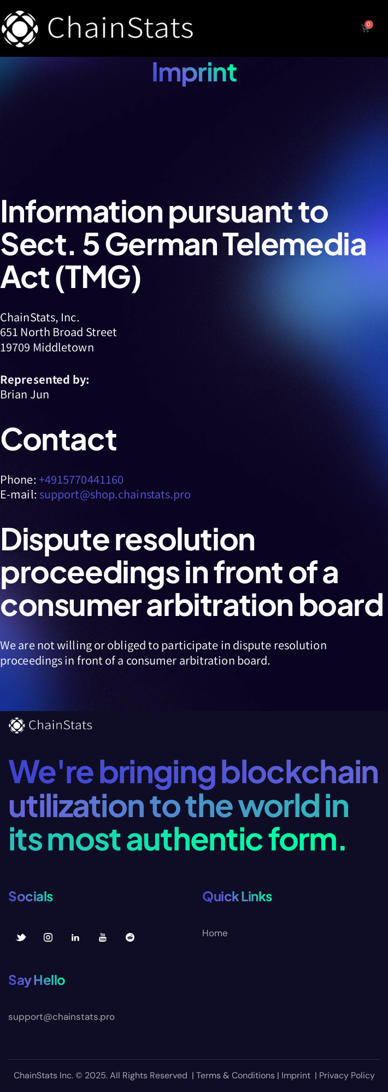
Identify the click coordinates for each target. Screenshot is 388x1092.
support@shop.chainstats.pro (115, 494)
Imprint (295, 1075)
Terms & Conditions (235, 1075)
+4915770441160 (81, 479)
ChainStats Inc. (43, 1075)
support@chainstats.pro (61, 1017)
